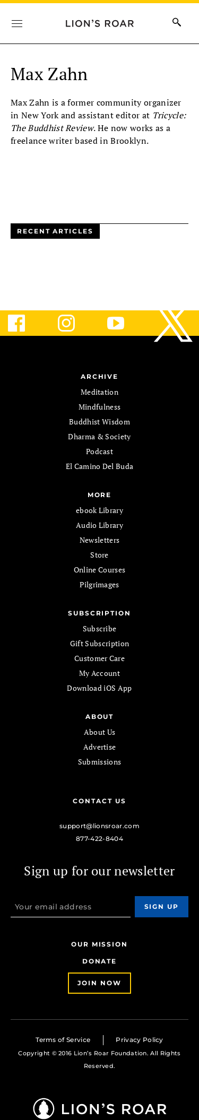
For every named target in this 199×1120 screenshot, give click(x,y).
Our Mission (99, 944)
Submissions (100, 762)
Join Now (99, 983)
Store (99, 555)
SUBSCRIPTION (99, 613)
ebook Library (99, 510)
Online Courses (99, 570)
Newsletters (100, 540)
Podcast (99, 451)
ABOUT (99, 716)
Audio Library (99, 525)
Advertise (99, 747)
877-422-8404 (99, 839)
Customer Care (99, 658)
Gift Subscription (99, 643)
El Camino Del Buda (100, 466)
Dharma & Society (99, 436)
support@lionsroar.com (99, 826)
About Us (100, 732)
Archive (99, 376)
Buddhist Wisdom (99, 421)
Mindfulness (100, 407)
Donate (99, 961)
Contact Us (99, 801)
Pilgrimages (99, 584)
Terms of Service (63, 1040)
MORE (100, 495)
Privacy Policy (139, 1040)
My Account (99, 673)
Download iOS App (99, 688)
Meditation (99, 392)
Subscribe (100, 628)
